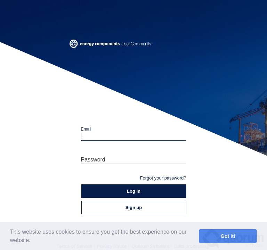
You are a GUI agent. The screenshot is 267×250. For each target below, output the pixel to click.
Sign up (134, 207)
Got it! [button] (228, 236)
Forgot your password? (163, 178)
